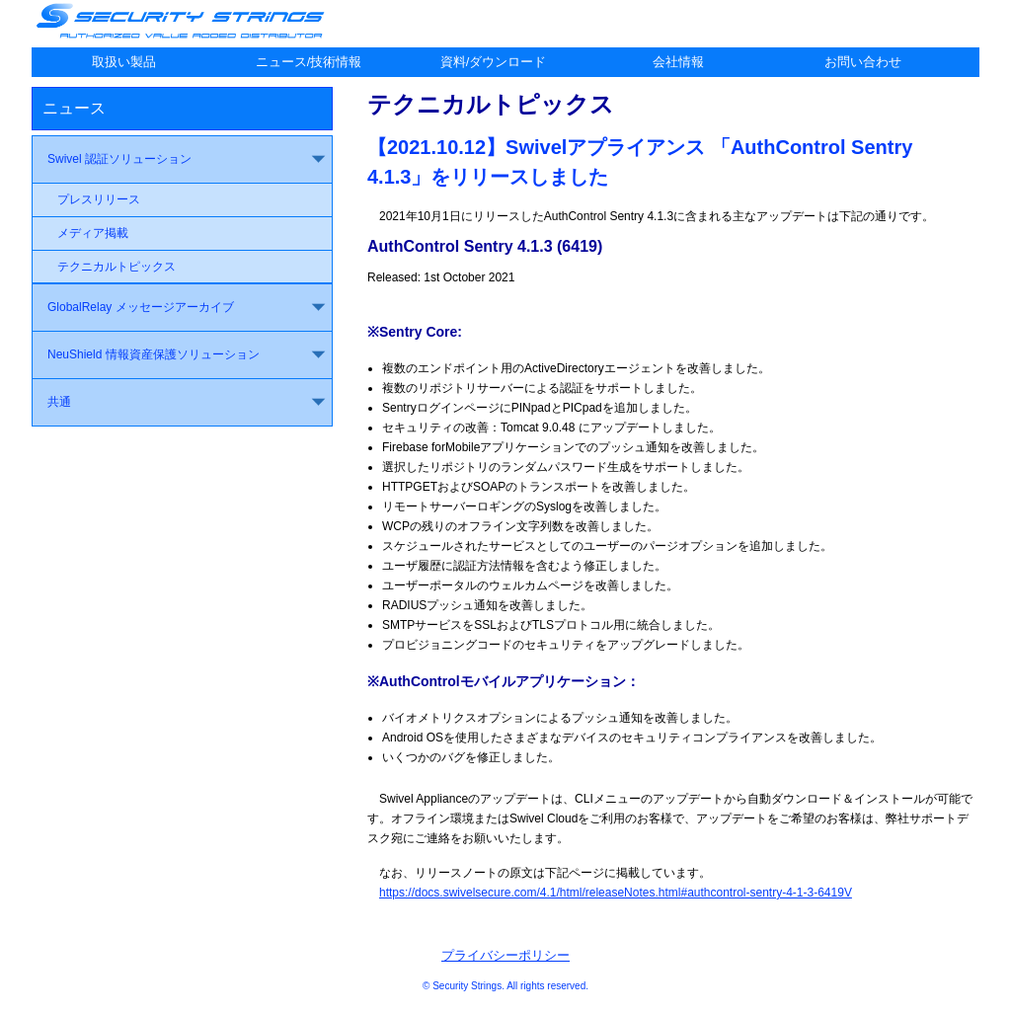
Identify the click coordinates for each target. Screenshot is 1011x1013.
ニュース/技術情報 (309, 61)
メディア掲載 (92, 233)
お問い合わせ (862, 61)
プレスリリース (98, 199)
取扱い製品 (124, 61)
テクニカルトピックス (116, 266)
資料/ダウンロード (493, 61)
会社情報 (678, 61)
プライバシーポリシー (505, 955)
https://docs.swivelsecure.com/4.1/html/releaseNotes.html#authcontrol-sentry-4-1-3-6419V (615, 892)
